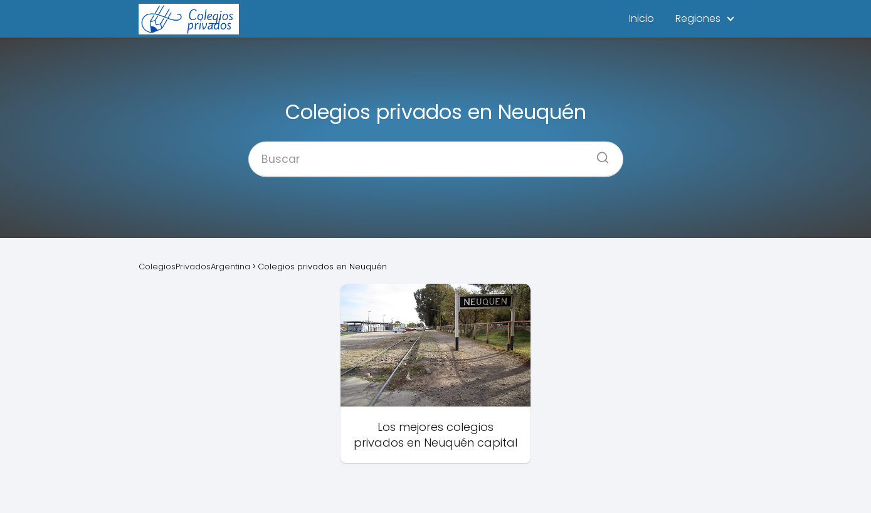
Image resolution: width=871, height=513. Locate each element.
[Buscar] (598, 153)
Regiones (698, 18)
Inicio (641, 18)
